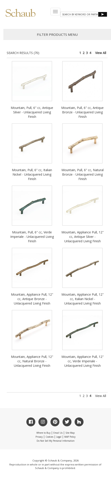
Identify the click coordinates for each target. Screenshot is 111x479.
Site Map (70, 432)
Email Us (58, 432)
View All (100, 53)
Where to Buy (43, 432)
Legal (58, 436)
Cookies (49, 436)
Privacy (39, 436)
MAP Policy (69, 436)
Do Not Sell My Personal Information (56, 440)
